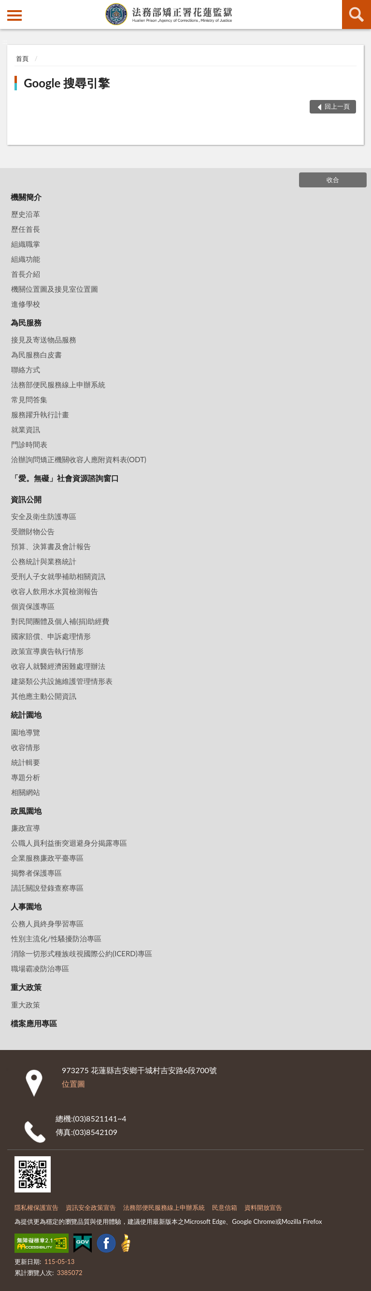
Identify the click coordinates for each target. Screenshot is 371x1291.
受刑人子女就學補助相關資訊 (58, 576)
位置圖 (73, 1083)
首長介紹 (25, 274)
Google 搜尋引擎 (67, 83)
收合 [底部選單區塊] (333, 180)
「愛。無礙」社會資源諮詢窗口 (65, 477)
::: (7, 7)
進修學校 (25, 303)
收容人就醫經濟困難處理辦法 (58, 666)
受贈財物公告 (33, 531)
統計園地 (26, 714)
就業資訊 (25, 429)
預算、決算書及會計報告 (51, 546)
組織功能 (25, 259)
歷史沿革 (25, 214)
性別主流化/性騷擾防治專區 (56, 938)
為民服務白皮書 (36, 354)
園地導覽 (25, 732)
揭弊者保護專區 (36, 872)
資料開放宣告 (263, 1207)
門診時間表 (29, 444)
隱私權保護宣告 (36, 1207)
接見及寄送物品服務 (43, 339)
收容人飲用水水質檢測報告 (54, 591)
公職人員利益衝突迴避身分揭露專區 (69, 842)
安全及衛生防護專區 (43, 516)
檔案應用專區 (34, 1023)
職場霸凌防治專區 (40, 968)
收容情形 (25, 747)
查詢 (356, 14)
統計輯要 (25, 762)
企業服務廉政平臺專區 (47, 857)
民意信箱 (224, 1207)
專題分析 (25, 777)
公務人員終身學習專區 (47, 923)
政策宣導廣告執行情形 (47, 651)
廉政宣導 (25, 827)
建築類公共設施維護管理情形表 (62, 681)
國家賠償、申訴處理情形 (51, 636)
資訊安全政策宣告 (91, 1207)
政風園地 (26, 810)
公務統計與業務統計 (43, 561)
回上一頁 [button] (337, 106)
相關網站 (25, 792)
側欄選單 (14, 15)
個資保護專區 (33, 606)
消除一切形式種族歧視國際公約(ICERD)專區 (81, 953)
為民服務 (26, 322)
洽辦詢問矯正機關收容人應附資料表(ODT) (78, 459)
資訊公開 (26, 499)
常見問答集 (29, 399)
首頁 (22, 58)
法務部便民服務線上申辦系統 (58, 384)
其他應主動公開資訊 (43, 696)
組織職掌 (25, 244)
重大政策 (26, 987)
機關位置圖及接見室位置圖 (54, 288)
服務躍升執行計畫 (40, 414)
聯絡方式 (25, 369)
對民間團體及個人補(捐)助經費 (60, 621)
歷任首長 (25, 229)
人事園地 (26, 906)
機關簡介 (26, 196)
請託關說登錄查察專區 (47, 887)
